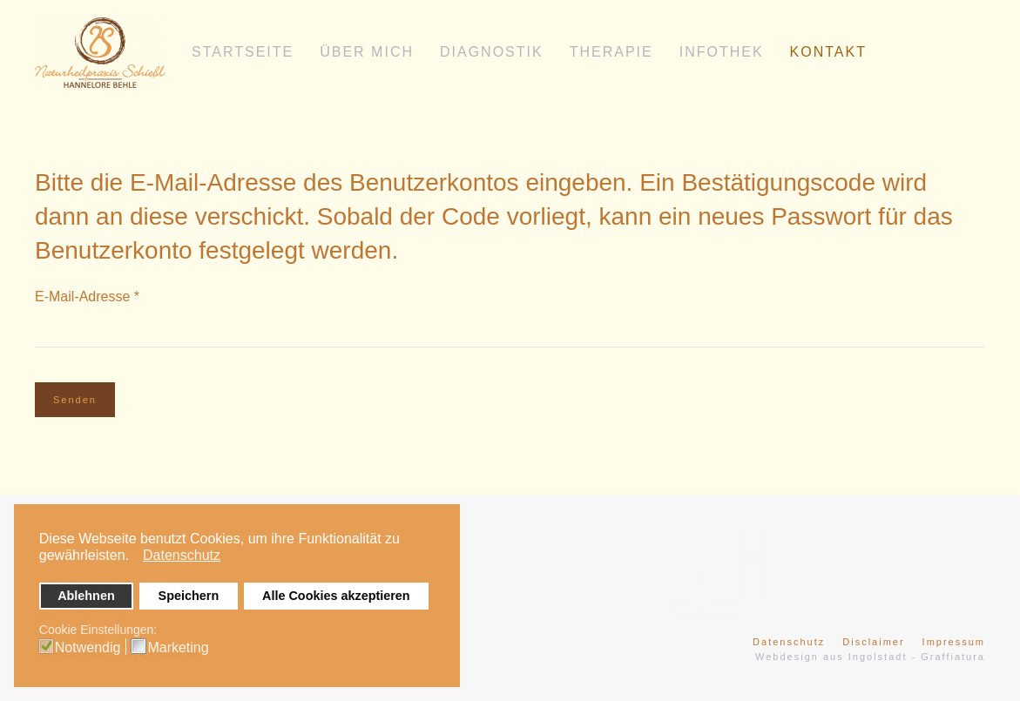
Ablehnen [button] (86, 596)
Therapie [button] (611, 51)
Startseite (243, 51)
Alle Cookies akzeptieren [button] (336, 596)
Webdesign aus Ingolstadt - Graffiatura (870, 656)
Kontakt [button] (828, 51)
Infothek (721, 51)
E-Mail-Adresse (87, 296)
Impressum (953, 642)
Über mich (367, 51)
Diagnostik (492, 51)
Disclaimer (873, 642)
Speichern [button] (189, 596)
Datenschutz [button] (181, 555)
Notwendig (88, 648)
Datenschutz (789, 642)
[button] (133, 557)
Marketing (177, 648)
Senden (75, 399)
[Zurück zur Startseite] (100, 52)
